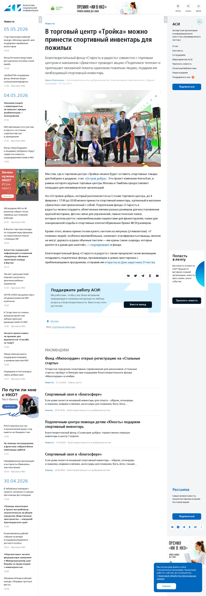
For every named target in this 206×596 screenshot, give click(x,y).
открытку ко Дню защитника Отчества (130, 262)
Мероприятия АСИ (182, 59)
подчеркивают (100, 244)
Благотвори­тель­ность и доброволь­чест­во (88, 80)
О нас (175, 46)
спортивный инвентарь (63, 326)
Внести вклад (138, 304)
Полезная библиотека (184, 68)
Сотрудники (178, 55)
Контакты (177, 50)
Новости (50, 23)
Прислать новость (182, 63)
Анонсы (49, 410)
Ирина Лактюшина (54, 80)
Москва (55, 321)
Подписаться (187, 86)
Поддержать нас (181, 77)
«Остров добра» (95, 178)
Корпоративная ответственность (127, 80)
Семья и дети (74, 382)
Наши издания (180, 72)
